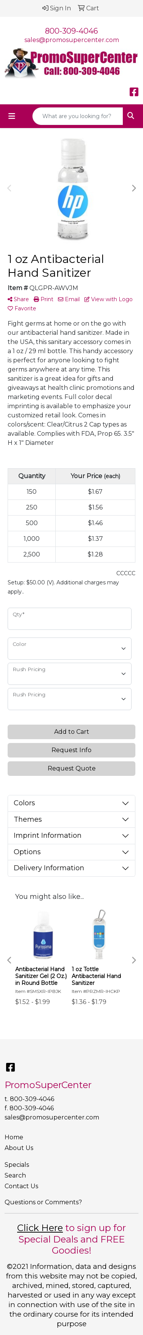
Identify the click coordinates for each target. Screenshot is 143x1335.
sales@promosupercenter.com (71, 40)
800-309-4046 (71, 31)
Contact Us (21, 1186)
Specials (17, 1164)
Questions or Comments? (43, 1202)
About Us (19, 1148)
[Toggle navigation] (12, 116)
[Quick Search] (77, 116)
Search (15, 1175)
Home (14, 1137)
